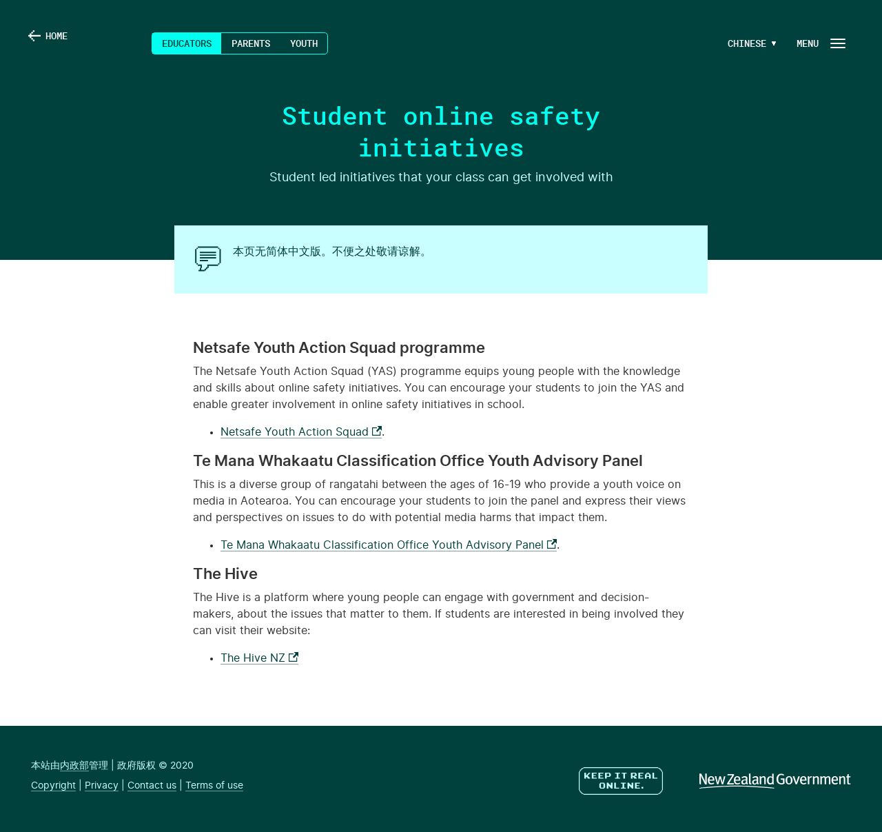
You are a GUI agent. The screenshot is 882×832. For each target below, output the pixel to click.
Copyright (53, 786)
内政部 (74, 766)
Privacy (102, 786)
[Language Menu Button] (747, 43)
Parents (251, 43)
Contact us (151, 786)
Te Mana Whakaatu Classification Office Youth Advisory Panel (388, 545)
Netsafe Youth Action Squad (301, 432)
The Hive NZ (259, 658)
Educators (187, 43)
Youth (304, 43)
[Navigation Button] (820, 43)
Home (67, 43)
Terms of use (214, 786)
